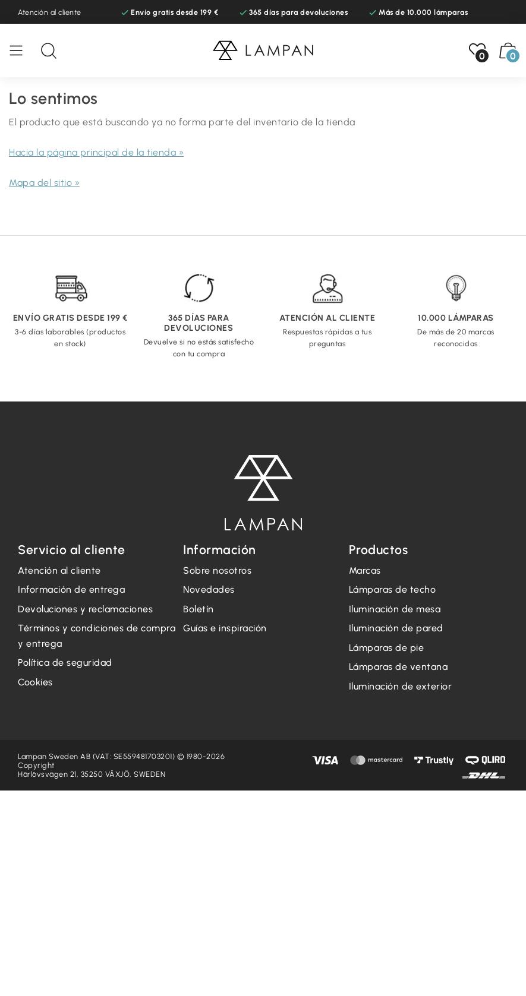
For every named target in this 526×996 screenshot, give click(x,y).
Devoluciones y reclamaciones (85, 609)
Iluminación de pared (396, 628)
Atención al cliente (49, 12)
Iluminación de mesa (395, 609)
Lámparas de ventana (398, 666)
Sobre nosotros (217, 570)
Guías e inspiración (225, 628)
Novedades (209, 589)
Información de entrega (71, 589)
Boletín (198, 609)
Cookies (35, 682)
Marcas (365, 570)
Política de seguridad (65, 662)
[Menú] (22, 50)
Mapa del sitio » (44, 182)
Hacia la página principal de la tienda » (96, 152)
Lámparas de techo (392, 589)
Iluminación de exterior (400, 686)
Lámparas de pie (386, 647)
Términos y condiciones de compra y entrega (96, 635)
